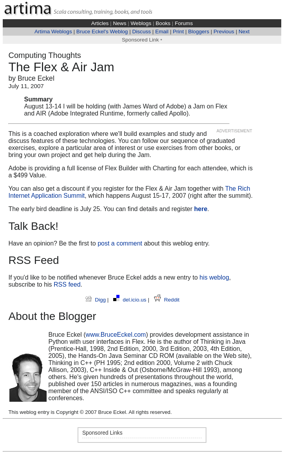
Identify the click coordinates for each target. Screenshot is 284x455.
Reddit (166, 300)
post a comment (120, 243)
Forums (184, 23)
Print (178, 31)
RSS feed (67, 284)
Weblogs (141, 23)
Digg (96, 300)
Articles (100, 23)
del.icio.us (130, 300)
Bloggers (198, 31)
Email (161, 31)
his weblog (214, 277)
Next (244, 31)
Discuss (141, 31)
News (119, 23)
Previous (223, 31)
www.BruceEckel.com (116, 334)
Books (163, 23)
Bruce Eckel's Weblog (102, 31)
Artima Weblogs (53, 31)
